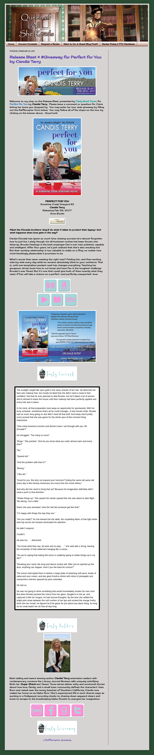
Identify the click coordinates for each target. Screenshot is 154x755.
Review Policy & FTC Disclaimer (118, 44)
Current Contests (27, 44)
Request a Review (50, 44)
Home (11, 44)
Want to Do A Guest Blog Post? (81, 44)
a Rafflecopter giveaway (57, 740)
